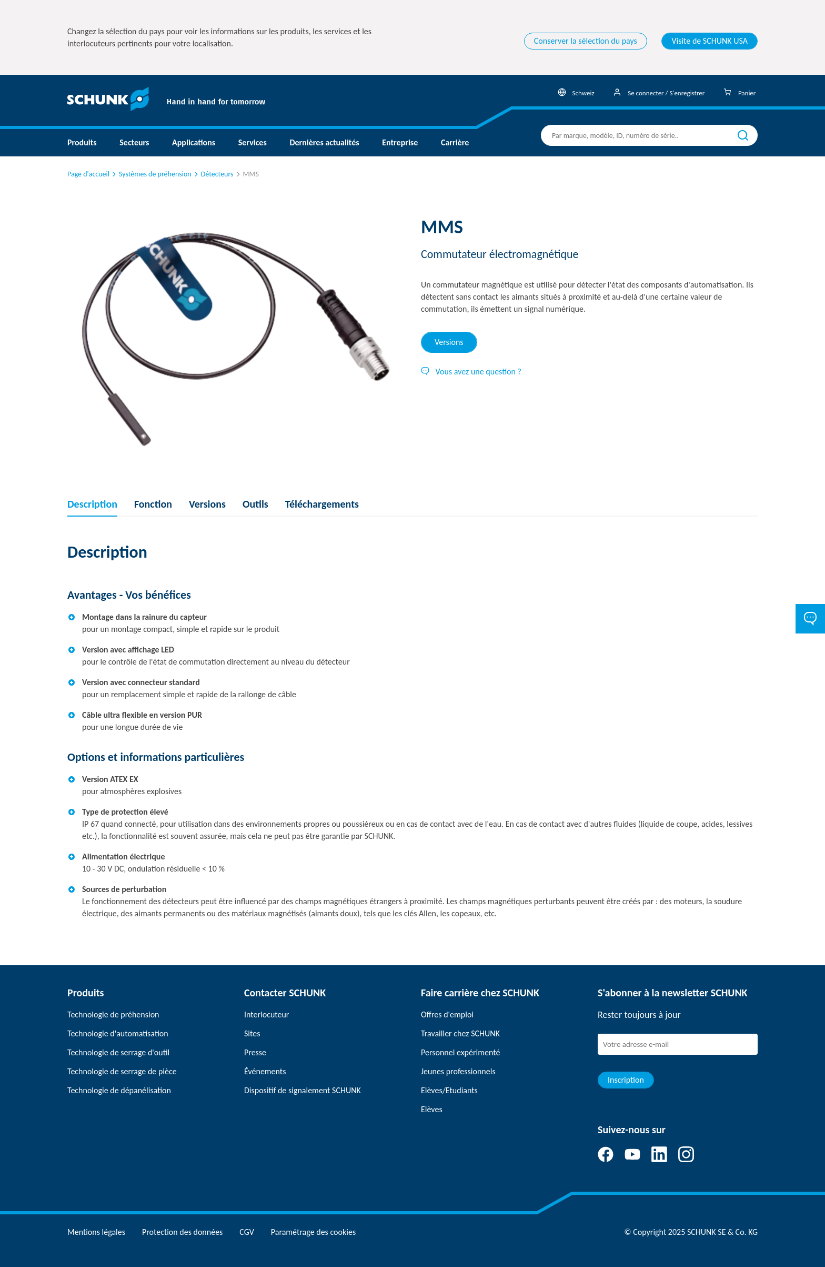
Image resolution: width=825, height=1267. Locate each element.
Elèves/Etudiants (449, 1090)
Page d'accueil (88, 174)
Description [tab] (92, 504)
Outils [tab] (255, 504)
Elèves (431, 1109)
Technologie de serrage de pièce (122, 1071)
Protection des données (182, 1232)
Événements (265, 1071)
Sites (252, 1033)
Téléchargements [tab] (322, 504)
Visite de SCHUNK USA (709, 41)
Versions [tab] (449, 342)
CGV (246, 1232)
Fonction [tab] (153, 504)
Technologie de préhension (113, 1014)
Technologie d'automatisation (117, 1033)
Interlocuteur (266, 1014)
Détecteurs (213, 174)
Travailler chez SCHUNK (460, 1033)
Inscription (626, 1080)
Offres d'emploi (447, 1014)
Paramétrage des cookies (313, 1232)
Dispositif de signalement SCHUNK (302, 1090)
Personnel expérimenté (460, 1052)
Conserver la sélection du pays (585, 41)
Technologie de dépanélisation (119, 1090)
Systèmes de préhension (151, 174)
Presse (255, 1052)
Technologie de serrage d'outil (118, 1052)
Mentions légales (96, 1232)
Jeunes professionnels (458, 1071)
